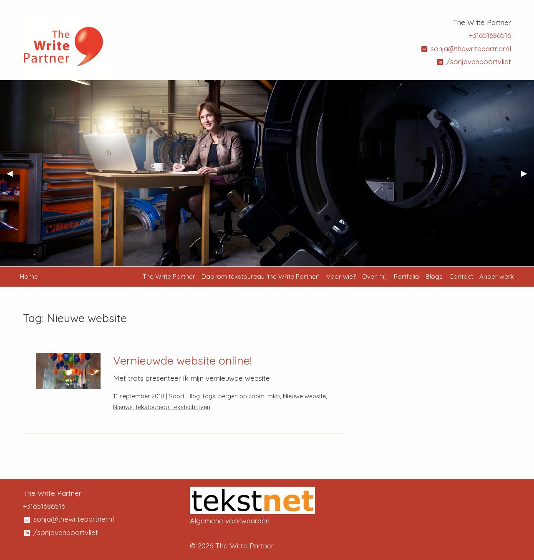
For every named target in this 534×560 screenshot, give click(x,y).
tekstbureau (152, 407)
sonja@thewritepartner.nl (465, 48)
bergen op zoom (241, 396)
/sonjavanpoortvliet (473, 61)
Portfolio (406, 276)
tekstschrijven (191, 407)
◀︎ (13, 176)
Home (29, 276)
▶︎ (527, 176)
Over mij (374, 276)
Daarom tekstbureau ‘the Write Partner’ (261, 276)
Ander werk (496, 276)
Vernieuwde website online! (182, 360)
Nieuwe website (304, 396)
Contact (461, 276)
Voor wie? (341, 276)
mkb (273, 396)
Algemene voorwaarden (230, 520)
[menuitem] (169, 276)
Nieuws (123, 407)
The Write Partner (169, 276)
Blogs (434, 276)
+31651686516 (490, 35)
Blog (193, 396)
